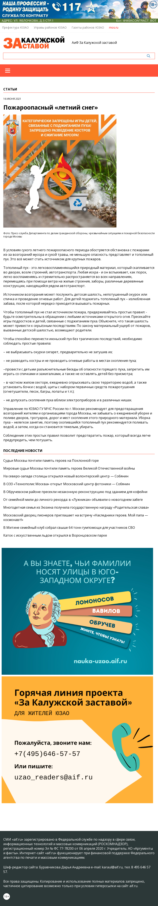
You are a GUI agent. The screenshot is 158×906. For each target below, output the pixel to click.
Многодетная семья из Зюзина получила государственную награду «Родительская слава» (76, 507)
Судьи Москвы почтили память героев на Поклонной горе (51, 460)
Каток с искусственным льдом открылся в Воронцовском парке (55, 535)
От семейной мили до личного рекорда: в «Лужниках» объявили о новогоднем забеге (73, 499)
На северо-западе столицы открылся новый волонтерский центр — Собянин (65, 476)
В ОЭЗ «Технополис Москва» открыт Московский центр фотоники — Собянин (66, 484)
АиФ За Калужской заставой (94, 42)
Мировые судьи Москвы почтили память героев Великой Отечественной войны (69, 468)
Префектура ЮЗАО (15, 27)
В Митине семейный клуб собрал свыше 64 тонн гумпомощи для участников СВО (69, 527)
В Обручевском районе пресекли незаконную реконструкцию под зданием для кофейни (75, 491)
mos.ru (113, 27)
